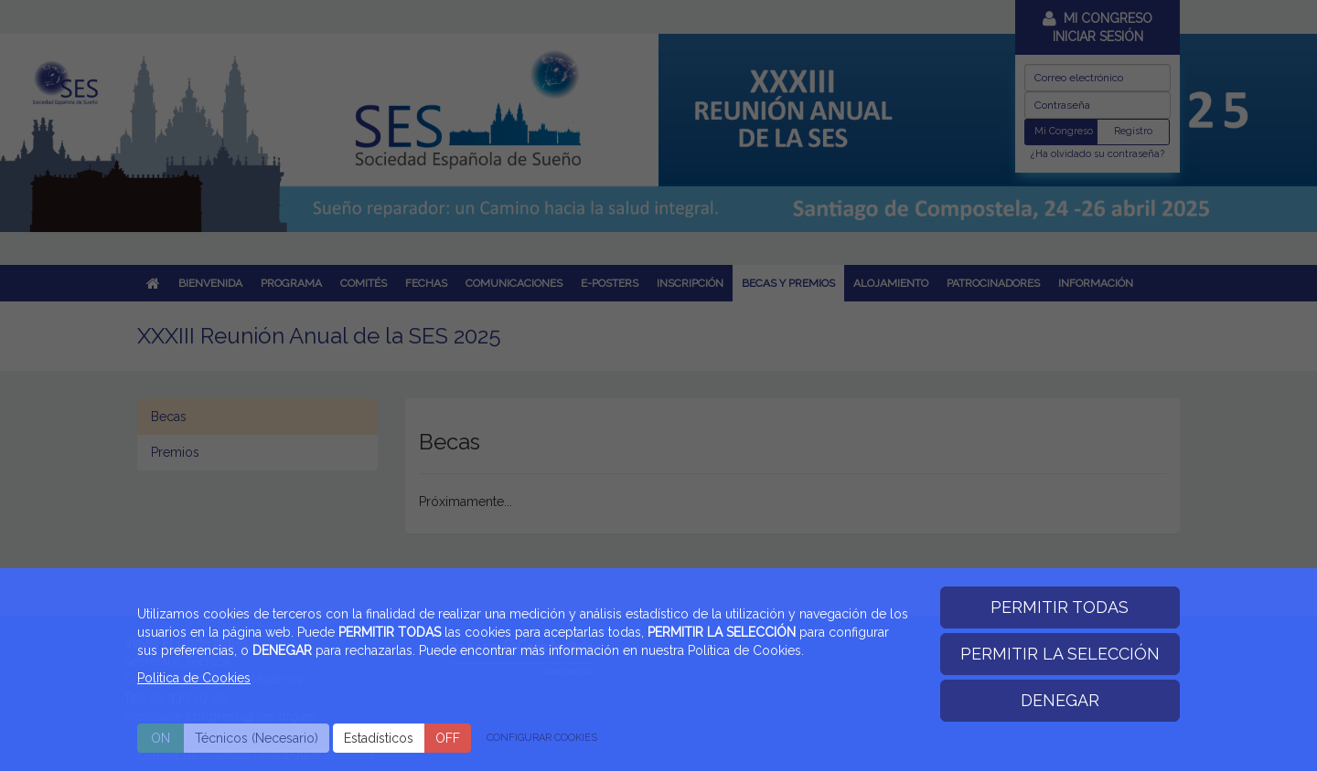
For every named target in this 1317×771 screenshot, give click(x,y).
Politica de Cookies (194, 678)
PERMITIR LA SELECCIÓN (1060, 653)
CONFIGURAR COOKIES (542, 738)
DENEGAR (1060, 700)
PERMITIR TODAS (1059, 607)
